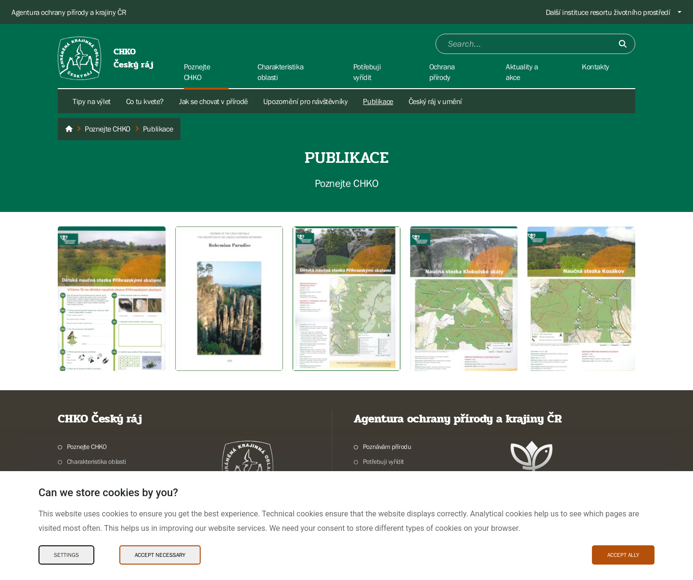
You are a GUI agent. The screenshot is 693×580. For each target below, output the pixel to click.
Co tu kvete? (145, 101)
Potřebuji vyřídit (383, 461)
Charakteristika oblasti (96, 461)
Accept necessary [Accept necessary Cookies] (160, 555)
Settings (66, 555)
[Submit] (623, 43)
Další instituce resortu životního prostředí (608, 12)
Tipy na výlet (92, 101)
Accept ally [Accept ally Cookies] (623, 555)
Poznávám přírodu (387, 446)
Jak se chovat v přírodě (213, 101)
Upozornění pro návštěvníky (305, 101)
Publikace (378, 101)
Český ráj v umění (435, 101)
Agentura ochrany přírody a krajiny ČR (69, 12)
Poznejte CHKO (87, 446)
